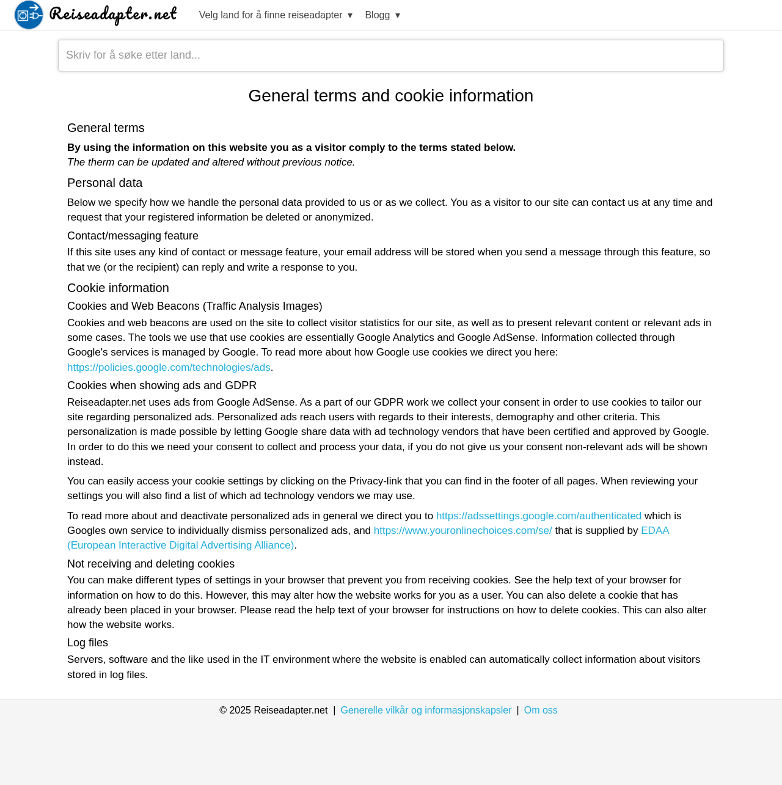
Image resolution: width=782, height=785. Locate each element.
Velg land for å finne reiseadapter (276, 16)
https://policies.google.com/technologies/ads (169, 367)
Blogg (382, 16)
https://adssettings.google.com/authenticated (538, 516)
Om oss (541, 710)
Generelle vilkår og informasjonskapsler (425, 710)
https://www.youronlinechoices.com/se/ (463, 530)
